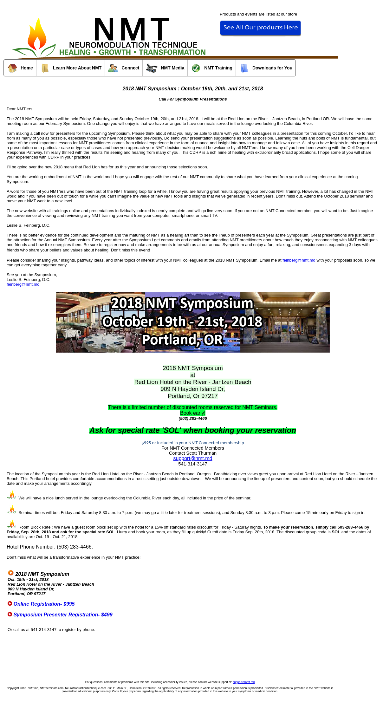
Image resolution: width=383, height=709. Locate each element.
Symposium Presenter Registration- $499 (60, 614)
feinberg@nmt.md (298, 260)
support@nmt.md (192, 458)
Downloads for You (265, 68)
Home (20, 68)
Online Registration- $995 (41, 604)
